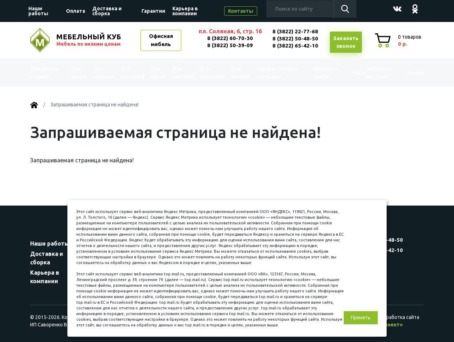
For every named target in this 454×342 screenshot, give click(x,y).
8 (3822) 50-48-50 (295, 38)
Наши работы (38, 11)
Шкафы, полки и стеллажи (276, 72)
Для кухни (157, 72)
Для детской (182, 72)
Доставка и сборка (107, 11)
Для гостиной (131, 72)
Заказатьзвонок (346, 42)
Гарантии (153, 11)
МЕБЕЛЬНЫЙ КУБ (89, 40)
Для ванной (240, 72)
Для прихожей (212, 72)
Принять (361, 317)
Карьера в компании (185, 11)
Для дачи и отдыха (47, 72)
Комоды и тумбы (317, 72)
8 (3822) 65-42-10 (295, 46)
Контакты (240, 11)
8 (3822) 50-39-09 (230, 45)
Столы (346, 72)
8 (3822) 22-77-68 (295, 31)
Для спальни (103, 72)
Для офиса (78, 72)
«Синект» (390, 324)
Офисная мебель (161, 40)
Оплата (75, 11)
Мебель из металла (374, 72)
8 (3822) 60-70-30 (230, 38)
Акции (409, 72)
